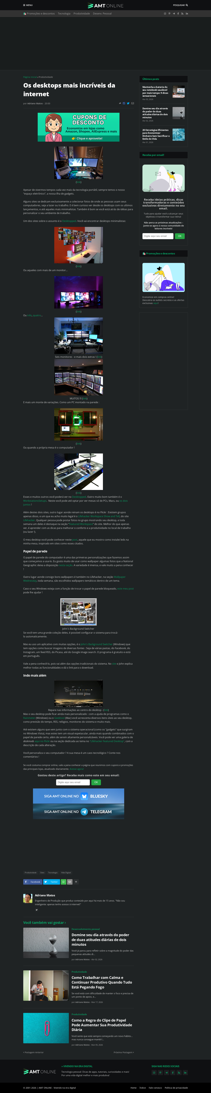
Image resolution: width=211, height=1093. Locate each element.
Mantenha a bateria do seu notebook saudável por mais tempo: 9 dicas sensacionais (155, 91)
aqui (155, 303)
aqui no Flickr (42, 741)
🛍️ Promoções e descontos (39, 13)
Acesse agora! (77, 769)
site (114, 663)
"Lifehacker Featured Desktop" (107, 741)
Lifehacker (29, 520)
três (29, 315)
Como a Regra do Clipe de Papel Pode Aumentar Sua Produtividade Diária (102, 1025)
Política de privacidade (176, 1087)
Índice (143, 1087)
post (74, 539)
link (79, 182)
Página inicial (30, 77)
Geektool (59, 718)
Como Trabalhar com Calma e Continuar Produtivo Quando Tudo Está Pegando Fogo (102, 982)
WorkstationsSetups (35, 500)
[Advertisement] (105, 43)
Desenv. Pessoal (102, 13)
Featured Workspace (81, 524)
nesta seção (66, 565)
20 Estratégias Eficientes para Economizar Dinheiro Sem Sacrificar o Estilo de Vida (156, 134)
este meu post (125, 588)
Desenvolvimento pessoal (86, 929)
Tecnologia (64, 13)
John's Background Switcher (97, 644)
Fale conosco (155, 1087)
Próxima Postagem (123, 1052)
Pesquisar (179, 5)
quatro (37, 315)
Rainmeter (29, 718)
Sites (42, 872)
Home (134, 1087)
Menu (29, 5)
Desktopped (69, 221)
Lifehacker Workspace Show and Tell (99, 516)
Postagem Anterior (34, 1052)
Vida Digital (66, 872)
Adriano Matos (45, 895)
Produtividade (82, 13)
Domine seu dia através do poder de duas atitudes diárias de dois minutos (100, 939)
